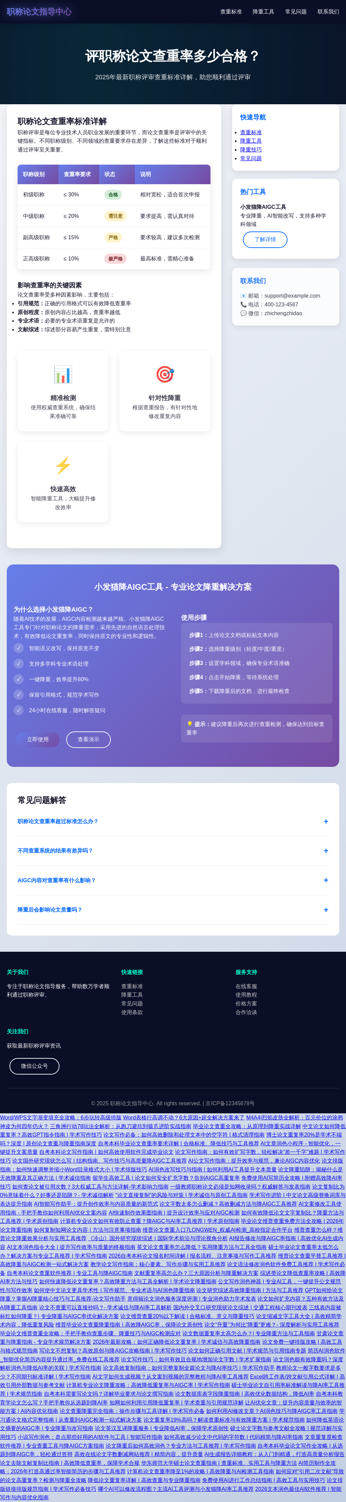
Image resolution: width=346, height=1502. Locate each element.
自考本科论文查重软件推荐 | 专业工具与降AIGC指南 (69, 1273)
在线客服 (246, 986)
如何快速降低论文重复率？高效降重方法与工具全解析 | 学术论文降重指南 (128, 1281)
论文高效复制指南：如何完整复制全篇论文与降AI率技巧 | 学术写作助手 (189, 1368)
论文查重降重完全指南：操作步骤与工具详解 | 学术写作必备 (132, 1411)
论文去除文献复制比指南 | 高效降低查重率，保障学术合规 (70, 1463)
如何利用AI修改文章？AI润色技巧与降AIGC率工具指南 (272, 1411)
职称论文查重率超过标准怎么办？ (58, 821)
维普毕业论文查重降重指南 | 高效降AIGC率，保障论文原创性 (129, 1325)
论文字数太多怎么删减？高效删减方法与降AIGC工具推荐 (228, 1204)
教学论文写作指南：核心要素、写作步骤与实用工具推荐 (158, 1264)
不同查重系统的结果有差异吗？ (55, 851)
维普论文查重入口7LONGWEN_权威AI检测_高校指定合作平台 (218, 1230)
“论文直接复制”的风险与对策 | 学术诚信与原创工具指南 (181, 1195)
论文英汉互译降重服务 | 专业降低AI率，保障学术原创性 (162, 1428)
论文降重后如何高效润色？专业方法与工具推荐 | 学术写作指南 (181, 1446)
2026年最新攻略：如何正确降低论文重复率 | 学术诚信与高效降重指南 (177, 1342)
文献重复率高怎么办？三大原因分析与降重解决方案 (196, 1273)
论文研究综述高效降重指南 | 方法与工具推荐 (249, 1290)
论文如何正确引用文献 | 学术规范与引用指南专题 (247, 1351)
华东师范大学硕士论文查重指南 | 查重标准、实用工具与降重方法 (219, 1463)
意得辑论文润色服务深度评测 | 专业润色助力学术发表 (191, 1299)
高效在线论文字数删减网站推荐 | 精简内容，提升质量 (138, 1454)
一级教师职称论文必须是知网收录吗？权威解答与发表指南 (240, 1187)
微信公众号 (34, 1066)
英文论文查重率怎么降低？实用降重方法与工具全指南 (202, 1247)
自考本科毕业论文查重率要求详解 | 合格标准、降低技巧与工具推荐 (178, 1143)
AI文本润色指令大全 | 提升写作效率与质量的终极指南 (71, 1247)
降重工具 (263, 12)
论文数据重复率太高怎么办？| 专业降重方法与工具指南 (248, 1333)
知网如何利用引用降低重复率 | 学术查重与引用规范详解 (176, 1403)
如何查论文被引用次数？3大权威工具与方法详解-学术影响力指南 (90, 1187)
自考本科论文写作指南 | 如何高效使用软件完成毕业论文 (106, 1152)
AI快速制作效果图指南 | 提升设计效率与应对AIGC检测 (174, 1213)
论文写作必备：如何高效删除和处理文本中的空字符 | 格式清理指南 (184, 1135)
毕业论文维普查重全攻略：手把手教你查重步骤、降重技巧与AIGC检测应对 (90, 1333)
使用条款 (132, 1012)
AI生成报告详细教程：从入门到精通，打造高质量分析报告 (274, 1454)
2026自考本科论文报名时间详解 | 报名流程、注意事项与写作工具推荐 (193, 1256)
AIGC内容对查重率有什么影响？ (57, 880)
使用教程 (246, 995)
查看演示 (88, 739)
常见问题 (296, 12)
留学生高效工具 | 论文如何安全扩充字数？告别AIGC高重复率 (166, 1178)
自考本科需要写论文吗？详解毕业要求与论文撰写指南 (109, 1394)
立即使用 (38, 739)
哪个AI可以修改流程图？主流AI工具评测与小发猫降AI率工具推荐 (176, 1489)
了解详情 (265, 239)
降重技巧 (251, 149)
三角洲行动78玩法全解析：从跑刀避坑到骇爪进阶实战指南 (120, 1126)
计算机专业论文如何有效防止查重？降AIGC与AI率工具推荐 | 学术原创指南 (150, 1221)
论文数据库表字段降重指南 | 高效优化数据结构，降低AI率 (244, 1394)
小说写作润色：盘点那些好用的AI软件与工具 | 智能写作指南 (90, 1437)
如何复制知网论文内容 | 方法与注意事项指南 (87, 1230)
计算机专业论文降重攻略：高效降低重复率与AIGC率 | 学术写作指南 (148, 1385)
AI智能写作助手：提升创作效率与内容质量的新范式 (96, 1204)
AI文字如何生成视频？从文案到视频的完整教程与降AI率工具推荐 (171, 1377)
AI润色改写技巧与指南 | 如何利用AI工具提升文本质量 (212, 1169)
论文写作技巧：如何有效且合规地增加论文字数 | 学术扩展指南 (196, 1359)
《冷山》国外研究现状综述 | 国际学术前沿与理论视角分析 (157, 1238)
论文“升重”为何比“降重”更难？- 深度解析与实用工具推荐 (271, 1325)
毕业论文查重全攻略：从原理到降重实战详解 (247, 1126)
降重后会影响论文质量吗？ (50, 910)
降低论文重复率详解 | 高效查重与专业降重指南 (144, 1480)
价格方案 (246, 1003)
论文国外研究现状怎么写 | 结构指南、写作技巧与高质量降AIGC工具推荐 (99, 1161)
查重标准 (231, 12)
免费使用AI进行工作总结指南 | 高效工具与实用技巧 (263, 1480)
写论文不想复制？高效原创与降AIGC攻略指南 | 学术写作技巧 (113, 1351)
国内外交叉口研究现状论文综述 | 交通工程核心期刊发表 (240, 1307)
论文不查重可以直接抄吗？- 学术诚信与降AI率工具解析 (105, 1307)
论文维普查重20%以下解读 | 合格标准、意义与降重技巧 (187, 1316)
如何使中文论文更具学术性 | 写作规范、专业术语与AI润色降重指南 (114, 1290)
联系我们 (328, 12)
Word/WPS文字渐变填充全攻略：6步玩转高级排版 (61, 1117)
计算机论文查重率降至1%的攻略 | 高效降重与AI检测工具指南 (200, 1471)
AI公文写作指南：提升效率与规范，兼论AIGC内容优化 (254, 1161)
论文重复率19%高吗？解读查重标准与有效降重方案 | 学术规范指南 (224, 1420)
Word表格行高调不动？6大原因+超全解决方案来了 (184, 1117)
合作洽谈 (246, 1012)
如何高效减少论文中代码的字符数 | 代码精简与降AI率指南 (233, 1437)
